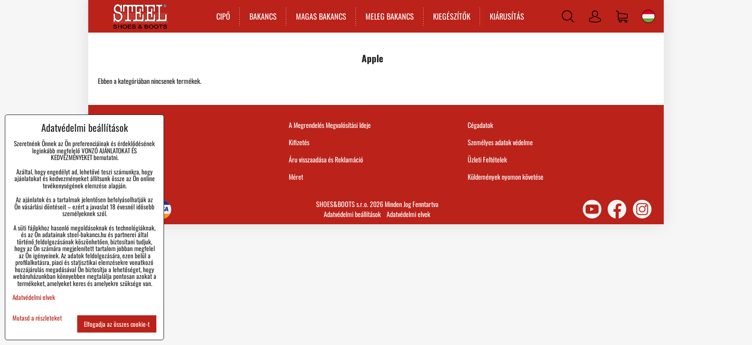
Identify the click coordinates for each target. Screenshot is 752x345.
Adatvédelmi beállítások (352, 214)
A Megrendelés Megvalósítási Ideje (330, 125)
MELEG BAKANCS (389, 16)
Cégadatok (480, 125)
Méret (296, 177)
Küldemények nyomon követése (505, 177)
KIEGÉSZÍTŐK (451, 16)
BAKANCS (263, 16)
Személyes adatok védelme (500, 142)
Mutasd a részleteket (37, 318)
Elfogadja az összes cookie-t (117, 324)
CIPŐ (223, 16)
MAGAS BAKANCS (321, 16)
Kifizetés (299, 142)
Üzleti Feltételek (487, 159)
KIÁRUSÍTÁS (507, 16)
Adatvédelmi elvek (408, 214)
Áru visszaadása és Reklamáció (326, 159)
